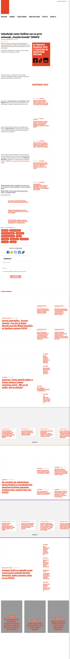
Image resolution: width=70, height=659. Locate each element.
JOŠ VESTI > (35, 442)
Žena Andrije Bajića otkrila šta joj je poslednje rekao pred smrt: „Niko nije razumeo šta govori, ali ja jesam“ (40, 165)
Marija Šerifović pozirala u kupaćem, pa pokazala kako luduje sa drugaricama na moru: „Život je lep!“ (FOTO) (40, 145)
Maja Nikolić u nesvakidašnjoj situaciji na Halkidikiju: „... (43, 389)
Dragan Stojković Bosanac (8, 236)
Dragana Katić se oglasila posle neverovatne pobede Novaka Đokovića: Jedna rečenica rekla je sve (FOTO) (8, 527)
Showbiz (12, 17)
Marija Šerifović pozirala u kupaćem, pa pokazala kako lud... (46, 359)
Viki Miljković (5, 239)
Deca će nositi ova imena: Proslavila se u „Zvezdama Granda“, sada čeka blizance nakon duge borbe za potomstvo (43, 336)
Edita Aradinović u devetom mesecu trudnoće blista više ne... (46, 550)
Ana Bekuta (13, 242)
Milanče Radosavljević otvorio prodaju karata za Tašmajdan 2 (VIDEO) (43, 472)
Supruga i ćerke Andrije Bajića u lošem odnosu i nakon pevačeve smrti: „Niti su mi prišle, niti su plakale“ (40, 102)
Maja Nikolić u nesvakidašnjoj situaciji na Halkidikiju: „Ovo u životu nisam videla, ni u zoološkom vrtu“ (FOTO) (41, 187)
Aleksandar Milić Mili (15, 230)
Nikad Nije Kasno (34, 17)
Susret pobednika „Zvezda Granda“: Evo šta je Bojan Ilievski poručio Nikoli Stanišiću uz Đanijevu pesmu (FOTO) (41, 124)
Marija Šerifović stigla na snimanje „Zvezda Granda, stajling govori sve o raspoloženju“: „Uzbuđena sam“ (18, 221)
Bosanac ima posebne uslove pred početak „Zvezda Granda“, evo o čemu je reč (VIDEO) (18, 211)
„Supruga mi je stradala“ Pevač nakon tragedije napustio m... (46, 576)
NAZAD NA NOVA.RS (61, 1)
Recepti (45, 558)
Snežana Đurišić (24, 239)
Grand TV (53, 17)
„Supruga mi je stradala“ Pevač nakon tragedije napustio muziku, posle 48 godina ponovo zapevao (27, 526)
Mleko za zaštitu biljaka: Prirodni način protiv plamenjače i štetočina (58, 625)
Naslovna (4, 17)
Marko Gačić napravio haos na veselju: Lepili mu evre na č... (46, 587)
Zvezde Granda (22, 17)
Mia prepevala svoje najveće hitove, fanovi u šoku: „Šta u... (46, 399)
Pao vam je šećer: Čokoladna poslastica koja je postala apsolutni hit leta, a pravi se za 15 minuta (11, 624)
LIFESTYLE (12, 616)
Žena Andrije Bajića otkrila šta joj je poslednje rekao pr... (46, 370)
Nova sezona (5, 242)
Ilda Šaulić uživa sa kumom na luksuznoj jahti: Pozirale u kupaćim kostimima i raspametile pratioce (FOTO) (61, 471)
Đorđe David (5, 230)
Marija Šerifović (14, 239)
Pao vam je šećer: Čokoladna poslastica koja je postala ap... (46, 563)
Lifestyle (45, 17)
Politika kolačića (22, 271)
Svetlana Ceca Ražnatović (8, 233)
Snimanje (19, 236)
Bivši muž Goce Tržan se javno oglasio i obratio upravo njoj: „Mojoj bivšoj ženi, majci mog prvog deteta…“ (60, 494)
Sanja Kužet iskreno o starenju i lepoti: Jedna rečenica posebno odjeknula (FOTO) (43, 311)
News (10, 39)
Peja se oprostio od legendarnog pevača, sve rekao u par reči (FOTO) (43, 493)
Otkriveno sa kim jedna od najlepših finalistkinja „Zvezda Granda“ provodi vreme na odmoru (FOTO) (61, 311)
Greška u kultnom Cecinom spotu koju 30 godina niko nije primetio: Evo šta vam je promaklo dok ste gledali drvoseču (61, 336)
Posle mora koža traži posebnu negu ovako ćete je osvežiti (35, 626)
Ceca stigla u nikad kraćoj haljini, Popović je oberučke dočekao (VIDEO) (18, 201)
